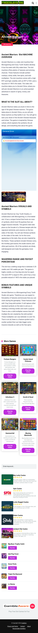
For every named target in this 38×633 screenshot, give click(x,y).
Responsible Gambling (19, 628)
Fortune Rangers (10, 359)
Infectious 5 (10, 397)
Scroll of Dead (28, 397)
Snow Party (12, 564)
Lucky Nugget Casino (21, 502)
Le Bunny (11, 584)
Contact (22, 626)
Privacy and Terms (12, 626)
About (29, 626)
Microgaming (7, 44)
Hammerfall (10, 433)
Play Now (12, 548)
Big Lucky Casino (19, 475)
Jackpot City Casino (20, 529)
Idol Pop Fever (13, 554)
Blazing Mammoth (28, 434)
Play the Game (10, 376)
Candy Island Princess (28, 360)
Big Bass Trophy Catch (16, 544)
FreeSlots (23, 623)
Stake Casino (18, 515)
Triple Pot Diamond (15, 574)
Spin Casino (17, 489)
